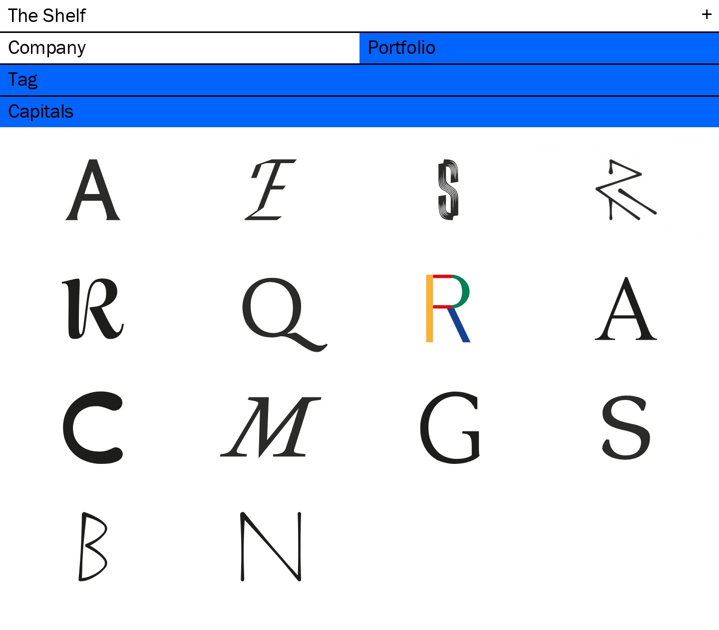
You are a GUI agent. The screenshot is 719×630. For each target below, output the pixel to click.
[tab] (180, 48)
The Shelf (46, 14)
